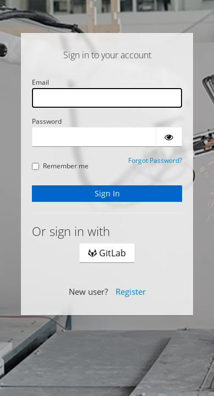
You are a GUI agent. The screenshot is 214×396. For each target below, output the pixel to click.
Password (47, 121)
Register (131, 291)
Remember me (60, 165)
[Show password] (169, 137)
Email (40, 82)
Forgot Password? (155, 160)
